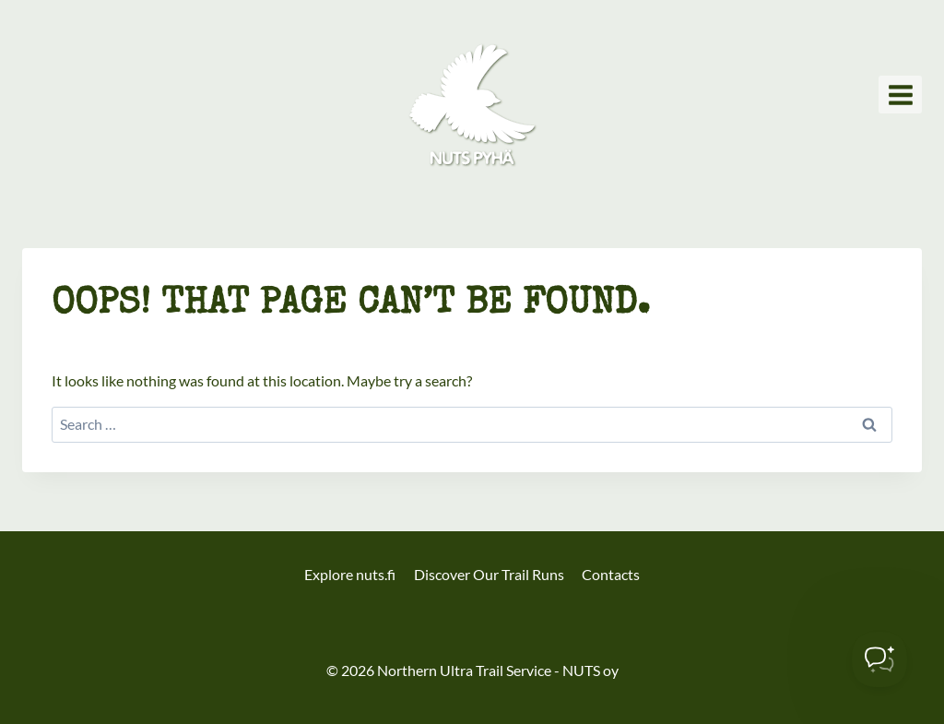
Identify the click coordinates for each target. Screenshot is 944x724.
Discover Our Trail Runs (489, 574)
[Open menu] (900, 94)
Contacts (611, 574)
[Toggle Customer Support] (879, 659)
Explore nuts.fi (349, 574)
